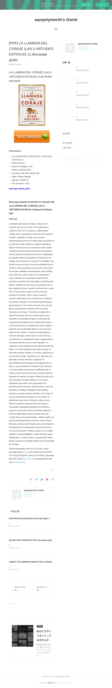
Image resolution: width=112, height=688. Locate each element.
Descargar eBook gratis (19, 189)
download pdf (28, 459)
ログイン (102, 5)
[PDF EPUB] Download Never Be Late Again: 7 (29, 518)
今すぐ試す (86, 5)
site (24, 452)
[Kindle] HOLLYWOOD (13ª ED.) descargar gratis (30, 540)
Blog (56, 29)
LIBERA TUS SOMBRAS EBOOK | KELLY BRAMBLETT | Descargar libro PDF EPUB (46, 562)
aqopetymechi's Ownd (56, 19)
